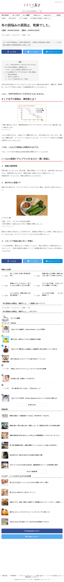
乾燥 (24, 35)
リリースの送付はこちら (54, 575)
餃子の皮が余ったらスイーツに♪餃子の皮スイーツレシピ (28, 359)
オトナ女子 (6, 35)
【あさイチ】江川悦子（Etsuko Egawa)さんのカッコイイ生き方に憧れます (34, 398)
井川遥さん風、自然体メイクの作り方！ (23, 378)
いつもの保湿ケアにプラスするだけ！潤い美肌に (20, 72)
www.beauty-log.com (8, 226)
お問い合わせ (40, 575)
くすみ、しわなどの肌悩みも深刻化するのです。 (19, 69)
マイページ (59, 2)
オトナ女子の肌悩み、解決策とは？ (16, 67)
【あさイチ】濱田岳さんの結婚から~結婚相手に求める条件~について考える (34, 349)
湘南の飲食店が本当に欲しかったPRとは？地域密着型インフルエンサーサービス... (35, 435)
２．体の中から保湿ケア (12, 76)
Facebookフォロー (33, 531)
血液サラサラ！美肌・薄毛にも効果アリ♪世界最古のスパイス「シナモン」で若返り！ (36, 502)
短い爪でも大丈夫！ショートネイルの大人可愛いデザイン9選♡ (29, 482)
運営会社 (5, 575)
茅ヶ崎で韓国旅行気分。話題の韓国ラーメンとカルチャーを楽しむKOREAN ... (34, 445)
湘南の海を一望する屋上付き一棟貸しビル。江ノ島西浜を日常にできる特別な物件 (35, 425)
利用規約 (13, 575)
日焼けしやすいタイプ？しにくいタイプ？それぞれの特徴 (28, 369)
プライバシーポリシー (26, 575)
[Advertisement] (32, 558)
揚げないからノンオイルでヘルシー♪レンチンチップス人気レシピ (30, 512)
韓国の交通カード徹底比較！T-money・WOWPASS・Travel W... (30, 416)
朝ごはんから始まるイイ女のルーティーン (23, 492)
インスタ (16, 276)
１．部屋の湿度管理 (11, 74)
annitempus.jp (7, 129)
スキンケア (16, 35)
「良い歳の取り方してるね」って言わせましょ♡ (26, 388)
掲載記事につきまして (32, 577)
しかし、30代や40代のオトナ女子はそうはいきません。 (21, 64)
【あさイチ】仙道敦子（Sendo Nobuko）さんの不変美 (28, 329)
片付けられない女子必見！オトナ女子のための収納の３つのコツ (29, 522)
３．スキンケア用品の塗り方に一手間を (16, 79)
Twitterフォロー (33, 536)
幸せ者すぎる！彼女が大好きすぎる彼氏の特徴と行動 (26, 455)
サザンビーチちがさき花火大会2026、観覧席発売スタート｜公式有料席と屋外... (34, 465)
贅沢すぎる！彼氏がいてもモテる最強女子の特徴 (26, 339)
